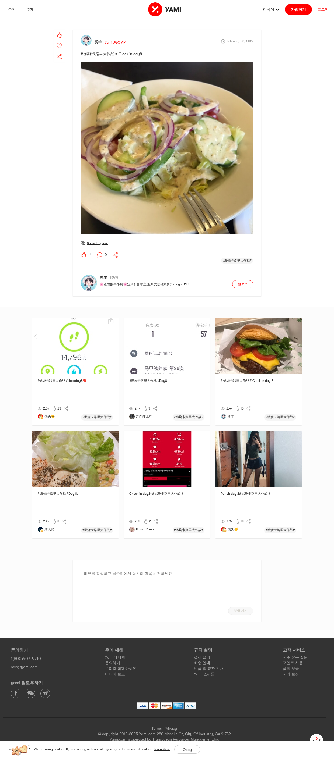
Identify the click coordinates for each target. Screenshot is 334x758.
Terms (157, 728)
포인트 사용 (293, 663)
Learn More (162, 749)
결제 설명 (202, 657)
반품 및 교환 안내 (209, 668)
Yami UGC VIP (115, 42)
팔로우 (243, 284)
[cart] (316, 740)
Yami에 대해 (115, 657)
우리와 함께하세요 (120, 668)
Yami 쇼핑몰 (204, 674)
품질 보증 (291, 668)
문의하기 (112, 663)
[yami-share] (59, 51)
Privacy (171, 728)
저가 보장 (291, 674)
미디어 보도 (115, 674)
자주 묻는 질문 (295, 657)
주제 (30, 9)
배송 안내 (202, 663)
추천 (12, 9)
